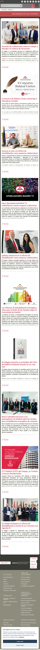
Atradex (4, 58)
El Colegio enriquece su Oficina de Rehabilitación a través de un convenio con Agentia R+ (20, 525)
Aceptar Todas (20, 641)
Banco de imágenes (25, 625)
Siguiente (33, 564)
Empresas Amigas (7, 588)
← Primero (33, 558)
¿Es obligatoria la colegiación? (28, 586)
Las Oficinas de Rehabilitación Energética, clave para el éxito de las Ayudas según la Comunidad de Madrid (19, 309)
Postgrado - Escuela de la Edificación (9, 599)
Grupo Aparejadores (8, 577)
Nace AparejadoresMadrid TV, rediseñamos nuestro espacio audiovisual (19, 204)
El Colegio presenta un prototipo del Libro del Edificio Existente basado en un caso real (19, 364)
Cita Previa (5, 583)
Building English (7, 605)
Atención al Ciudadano (26, 608)
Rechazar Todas (20, 645)
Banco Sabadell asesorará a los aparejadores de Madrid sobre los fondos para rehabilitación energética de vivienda (19, 418)
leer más (6, 67)
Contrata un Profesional (26, 598)
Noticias (5, 581)
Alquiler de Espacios (25, 612)
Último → (33, 567)
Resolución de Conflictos (26, 610)
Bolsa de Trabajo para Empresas (28, 600)
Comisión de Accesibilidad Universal (27, 605)
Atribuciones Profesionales (9, 590)
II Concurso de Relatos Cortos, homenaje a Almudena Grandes (19, 99)
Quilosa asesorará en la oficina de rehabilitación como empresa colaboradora (20, 256)
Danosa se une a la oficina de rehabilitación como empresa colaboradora (20, 152)
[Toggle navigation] (36, 6)
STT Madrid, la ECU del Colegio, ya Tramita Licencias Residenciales (20, 472)
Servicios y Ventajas (25, 577)
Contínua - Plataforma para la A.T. (10, 602)
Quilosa (4, 271)
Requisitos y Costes (25, 579)
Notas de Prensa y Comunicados (28, 622)
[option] (11, 577)
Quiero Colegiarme (25, 581)
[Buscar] (11, 5)
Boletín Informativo (7, 625)
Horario (5, 579)
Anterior (33, 561)
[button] (5, 563)
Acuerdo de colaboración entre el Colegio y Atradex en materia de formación (20, 47)
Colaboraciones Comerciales (27, 614)
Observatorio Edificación (9, 586)
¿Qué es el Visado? (25, 602)
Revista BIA (6, 622)
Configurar (21, 637)
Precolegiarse (24, 583)
